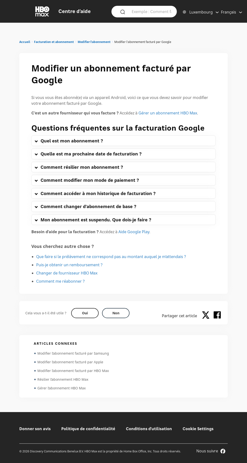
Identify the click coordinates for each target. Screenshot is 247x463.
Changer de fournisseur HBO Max (66, 273)
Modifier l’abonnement (94, 42)
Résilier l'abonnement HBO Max (62, 379)
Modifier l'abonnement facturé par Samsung (73, 353)
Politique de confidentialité (88, 428)
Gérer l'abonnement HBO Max (61, 388)
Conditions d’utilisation (149, 428)
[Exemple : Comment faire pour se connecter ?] (151, 11)
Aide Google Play (133, 231)
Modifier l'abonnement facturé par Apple (70, 362)
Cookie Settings (198, 428)
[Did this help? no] (116, 313)
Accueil (24, 42)
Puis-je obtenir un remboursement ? (69, 264)
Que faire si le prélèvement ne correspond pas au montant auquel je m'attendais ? (111, 256)
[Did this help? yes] (85, 313)
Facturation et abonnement (54, 42)
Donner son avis (35, 428)
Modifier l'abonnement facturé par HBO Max (73, 370)
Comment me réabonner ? (60, 281)
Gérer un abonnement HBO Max (167, 113)
